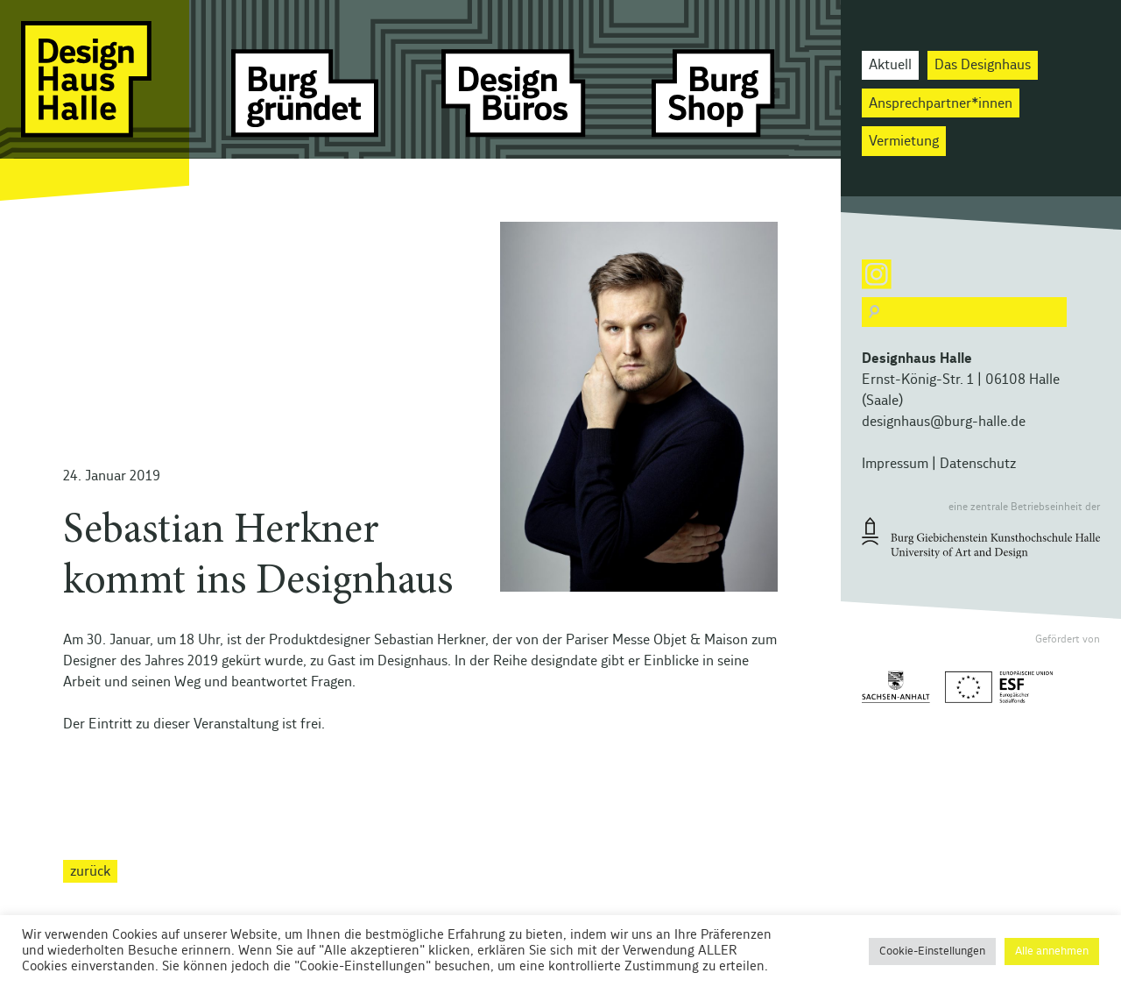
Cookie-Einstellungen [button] (932, 951)
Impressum (895, 464)
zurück (90, 871)
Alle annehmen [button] (1052, 951)
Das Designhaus (982, 65)
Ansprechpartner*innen (940, 103)
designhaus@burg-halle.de (944, 422)
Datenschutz (978, 464)
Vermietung (904, 141)
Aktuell (890, 65)
